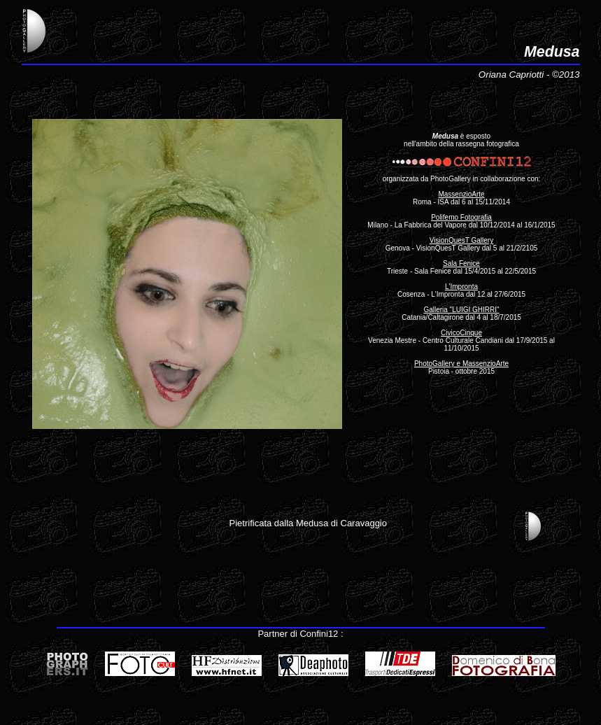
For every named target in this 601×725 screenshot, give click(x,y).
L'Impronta (461, 286)
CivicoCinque (461, 333)
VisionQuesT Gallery (461, 240)
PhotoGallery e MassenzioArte (461, 363)
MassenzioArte (461, 194)
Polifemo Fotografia (461, 217)
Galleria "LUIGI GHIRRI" (461, 310)
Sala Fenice (461, 263)
